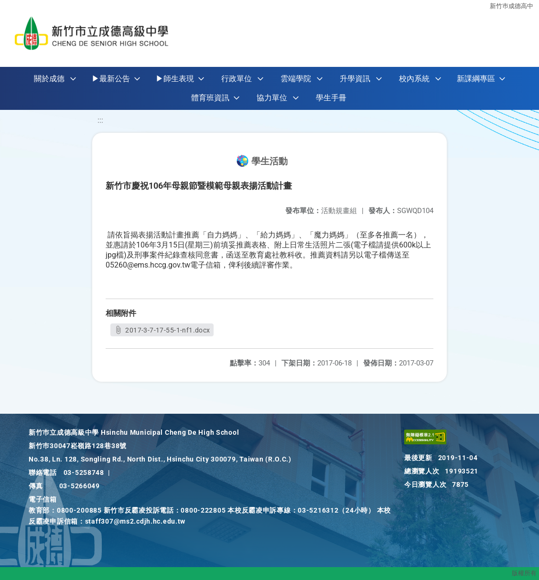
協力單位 (272, 97)
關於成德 (49, 78)
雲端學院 (295, 78)
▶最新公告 (111, 78)
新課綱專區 (476, 78)
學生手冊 (331, 97)
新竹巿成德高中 (511, 6)
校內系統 (414, 78)
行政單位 (236, 78)
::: (100, 120)
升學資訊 (355, 78)
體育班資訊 (210, 97)
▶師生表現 (175, 78)
